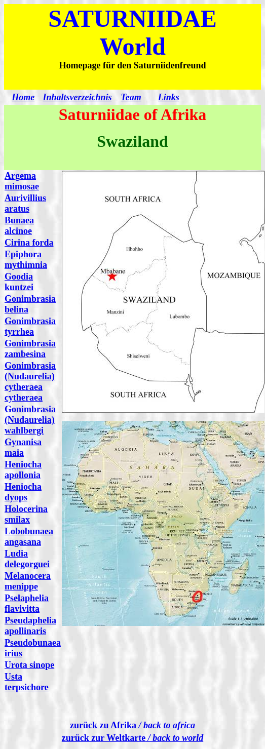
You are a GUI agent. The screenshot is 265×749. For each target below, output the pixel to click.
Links (168, 97)
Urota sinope (29, 665)
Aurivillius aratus (25, 203)
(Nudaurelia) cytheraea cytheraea (30, 387)
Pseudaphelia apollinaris (30, 625)
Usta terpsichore (27, 682)
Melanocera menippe (28, 581)
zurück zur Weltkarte (132, 738)
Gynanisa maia (23, 447)
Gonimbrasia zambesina (30, 348)
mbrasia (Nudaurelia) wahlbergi (30, 420)
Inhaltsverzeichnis (77, 97)
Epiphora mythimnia (26, 259)
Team (131, 97)
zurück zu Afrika (132, 725)
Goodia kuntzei (19, 281)
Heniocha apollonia (23, 469)
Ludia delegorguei (27, 558)
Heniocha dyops (23, 492)
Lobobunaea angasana (29, 536)
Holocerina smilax (26, 514)
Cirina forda (29, 243)
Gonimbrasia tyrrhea (30, 326)
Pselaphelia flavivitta (27, 603)
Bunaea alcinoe (19, 225)
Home (23, 97)
